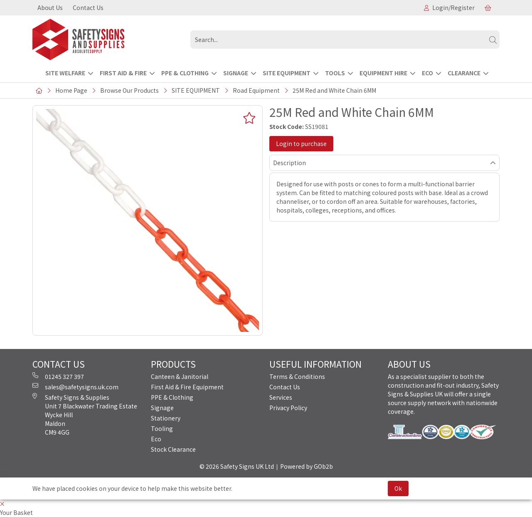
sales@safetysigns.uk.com (75, 387)
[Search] (493, 39)
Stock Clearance (173, 449)
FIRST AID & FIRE (123, 73)
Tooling (162, 428)
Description (289, 162)
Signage (162, 407)
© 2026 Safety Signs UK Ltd (237, 466)
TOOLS (335, 73)
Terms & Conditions (297, 376)
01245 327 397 (58, 376)
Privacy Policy (288, 407)
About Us (50, 7)
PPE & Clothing (172, 397)
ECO (427, 73)
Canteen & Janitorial (179, 376)
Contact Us (88, 7)
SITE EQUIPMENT (286, 73)
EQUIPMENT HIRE (383, 73)
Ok (398, 488)
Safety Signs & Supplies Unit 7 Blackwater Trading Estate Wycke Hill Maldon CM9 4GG (84, 414)
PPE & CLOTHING (185, 73)
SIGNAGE (235, 73)
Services (280, 397)
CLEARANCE (464, 73)
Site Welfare (65, 73)
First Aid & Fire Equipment (187, 387)
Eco (156, 439)
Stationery (165, 418)
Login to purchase (301, 143)
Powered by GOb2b (306, 466)
